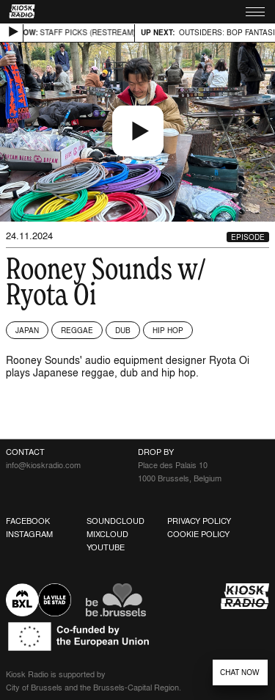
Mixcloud (107, 534)
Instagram (29, 534)
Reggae (77, 330)
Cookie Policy (198, 534)
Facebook (28, 521)
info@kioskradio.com (43, 465)
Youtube (106, 547)
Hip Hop (168, 330)
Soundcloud (115, 521)
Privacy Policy (199, 521)
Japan (27, 330)
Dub (123, 330)
